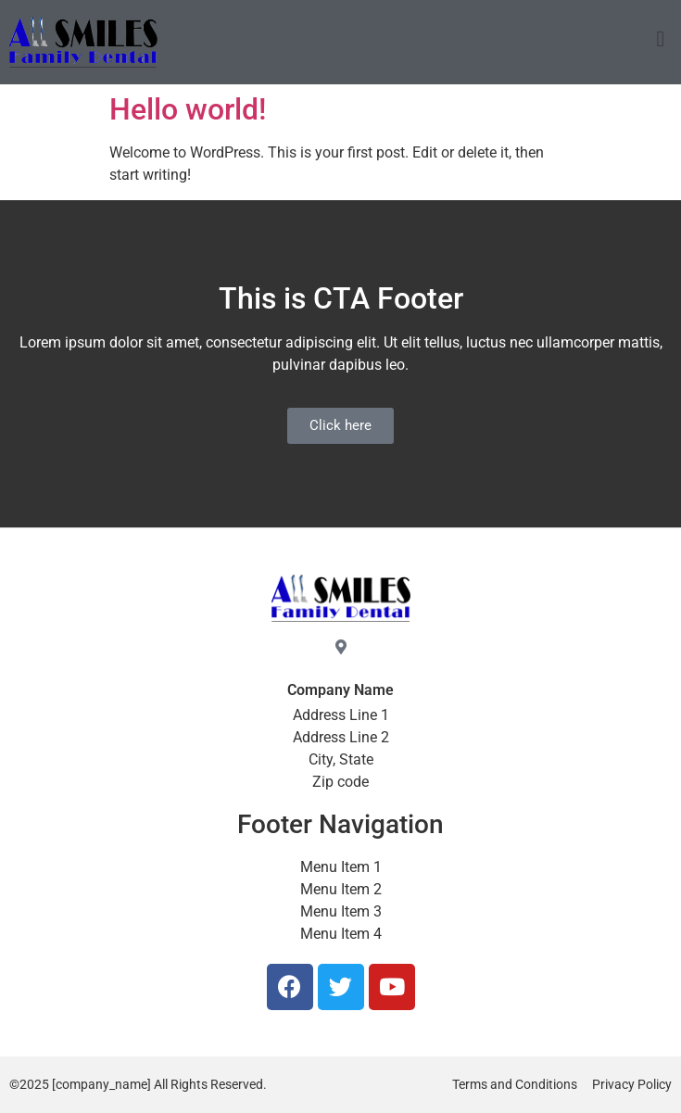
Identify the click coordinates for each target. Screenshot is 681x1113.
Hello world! (187, 109)
